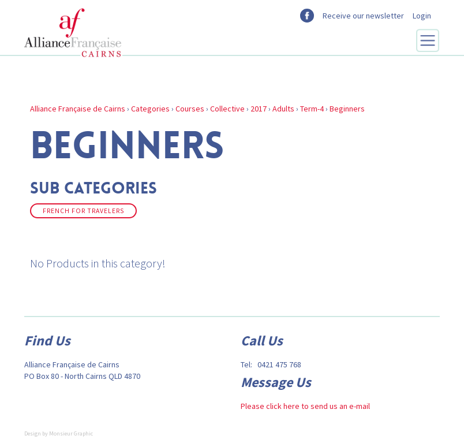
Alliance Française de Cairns (77, 108)
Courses (189, 108)
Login (422, 15)
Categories (150, 108)
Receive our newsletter (363, 15)
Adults (283, 108)
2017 (258, 108)
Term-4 (312, 108)
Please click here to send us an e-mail (305, 406)
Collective (227, 108)
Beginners (347, 108)
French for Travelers (83, 211)
